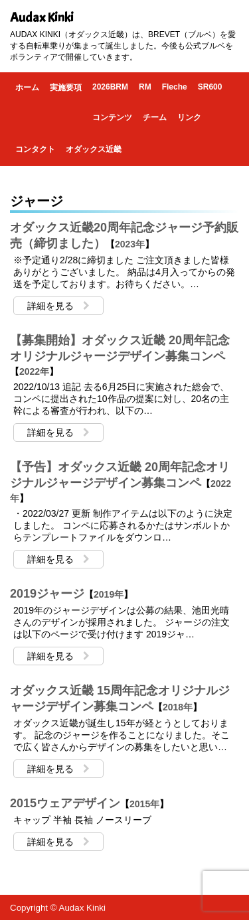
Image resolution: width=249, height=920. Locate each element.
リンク (189, 117)
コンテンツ (112, 117)
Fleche (174, 87)
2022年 (34, 371)
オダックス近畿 (94, 149)
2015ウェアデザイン (65, 803)
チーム (155, 117)
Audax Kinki (42, 17)
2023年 (130, 244)
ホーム (27, 87)
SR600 (210, 87)
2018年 (178, 707)
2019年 (109, 594)
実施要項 (66, 87)
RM (145, 87)
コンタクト (35, 149)
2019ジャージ (47, 593)
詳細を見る (58, 305)
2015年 (144, 804)
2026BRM (110, 87)
